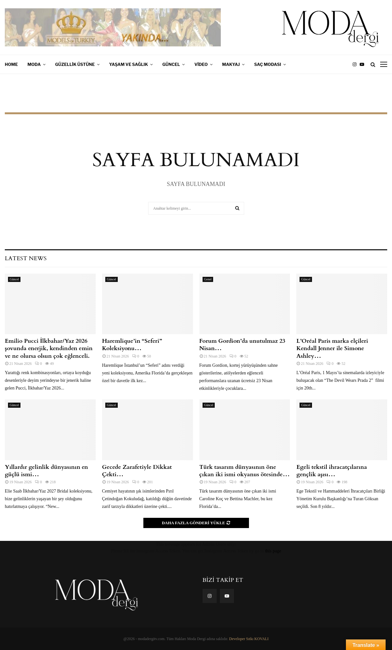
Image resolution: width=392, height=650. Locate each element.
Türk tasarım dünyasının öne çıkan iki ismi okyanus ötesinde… (244, 470)
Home (11, 64)
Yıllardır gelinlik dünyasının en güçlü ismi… (46, 470)
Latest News (25, 258)
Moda (34, 64)
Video (201, 64)
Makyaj (231, 64)
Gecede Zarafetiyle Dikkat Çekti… (137, 470)
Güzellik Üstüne (75, 64)
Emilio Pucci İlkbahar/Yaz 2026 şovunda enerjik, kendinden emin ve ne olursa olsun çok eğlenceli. (48, 348)
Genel (208, 279)
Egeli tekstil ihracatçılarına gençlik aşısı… (331, 470)
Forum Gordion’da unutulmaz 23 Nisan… (242, 344)
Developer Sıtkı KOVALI (248, 639)
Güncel (171, 64)
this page (273, 551)
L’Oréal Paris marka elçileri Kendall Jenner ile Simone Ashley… (332, 348)
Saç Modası (267, 64)
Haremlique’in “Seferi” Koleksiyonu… (132, 344)
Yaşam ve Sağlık (128, 64)
